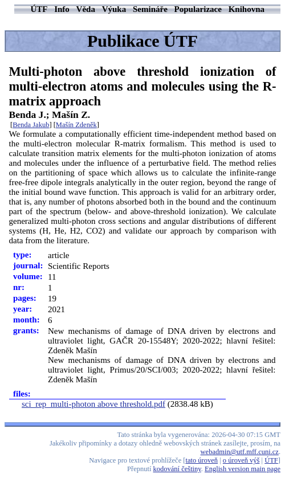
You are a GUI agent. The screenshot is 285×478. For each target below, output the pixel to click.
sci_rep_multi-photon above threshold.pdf (93, 403)
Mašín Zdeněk (76, 125)
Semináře (150, 9)
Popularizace (198, 9)
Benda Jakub (31, 125)
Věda (85, 9)
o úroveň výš (241, 460)
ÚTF (38, 9)
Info (62, 9)
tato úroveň (202, 460)
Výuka (114, 9)
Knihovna (246, 9)
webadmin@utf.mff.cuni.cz (240, 452)
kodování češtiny (177, 469)
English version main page (242, 469)
